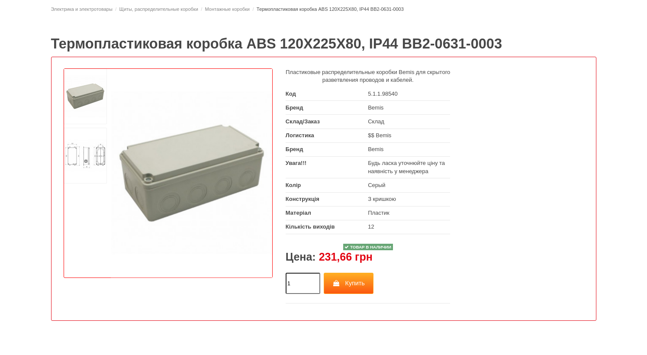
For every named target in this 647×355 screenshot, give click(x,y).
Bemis (375, 107)
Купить (348, 283)
